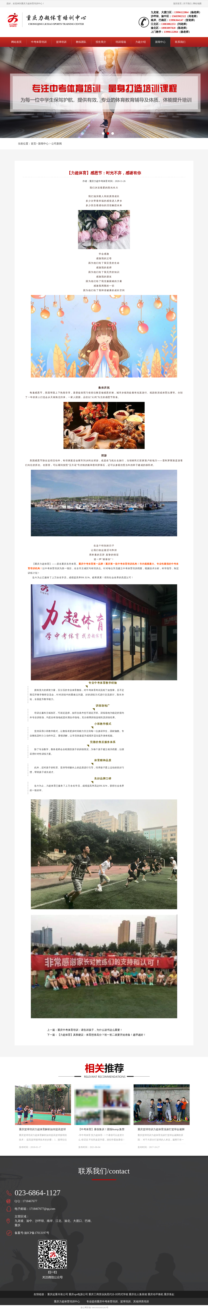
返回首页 (177, 3)
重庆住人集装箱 (138, 1294)
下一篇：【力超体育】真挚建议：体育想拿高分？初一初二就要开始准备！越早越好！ (96, 1034)
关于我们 (187, 3)
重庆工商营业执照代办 (102, 1294)
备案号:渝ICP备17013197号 (32, 1233)
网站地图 (197, 3)
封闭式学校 (121, 1294)
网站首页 (16, 42)
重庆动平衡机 (155, 1294)
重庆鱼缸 (169, 1294)
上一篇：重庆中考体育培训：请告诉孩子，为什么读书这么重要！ (85, 1030)
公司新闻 (56, 143)
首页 (33, 143)
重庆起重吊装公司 (57, 1294)
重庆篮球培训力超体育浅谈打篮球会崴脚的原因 (161, 1129)
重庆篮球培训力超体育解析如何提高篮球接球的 (42, 1129)
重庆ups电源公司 (78, 1294)
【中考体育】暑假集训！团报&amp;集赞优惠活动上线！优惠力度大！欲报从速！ (101, 1129)
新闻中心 (43, 143)
